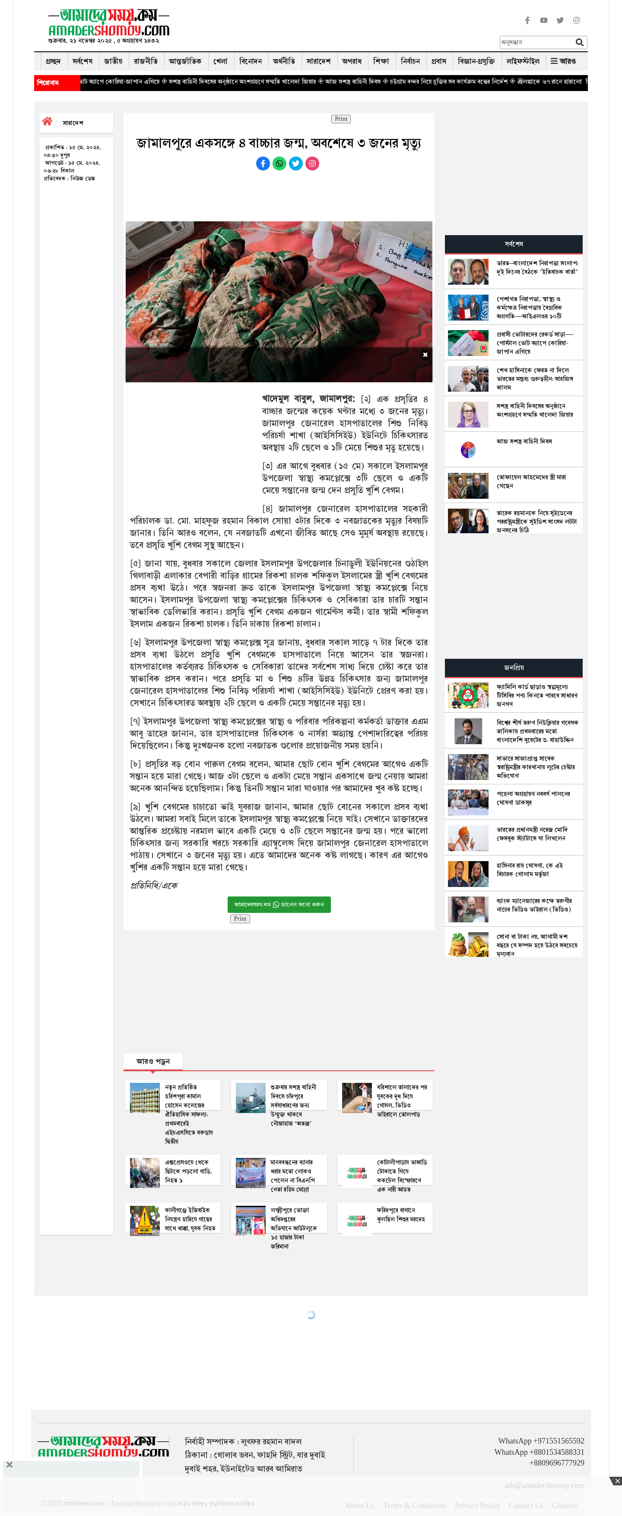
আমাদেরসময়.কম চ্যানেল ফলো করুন (279, 905)
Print (341, 119)
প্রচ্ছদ (53, 61)
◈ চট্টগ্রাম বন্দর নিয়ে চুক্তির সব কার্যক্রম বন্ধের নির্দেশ (462, 81)
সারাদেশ (319, 61)
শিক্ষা (381, 61)
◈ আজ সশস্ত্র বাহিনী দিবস (366, 81)
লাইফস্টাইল (523, 61)
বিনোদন (250, 61)
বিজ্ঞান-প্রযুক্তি (476, 61)
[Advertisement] (338, 28)
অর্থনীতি (284, 61)
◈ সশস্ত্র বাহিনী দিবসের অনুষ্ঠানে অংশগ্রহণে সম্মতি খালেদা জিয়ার (256, 81)
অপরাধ (352, 61)
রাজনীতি (146, 61)
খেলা (220, 61)
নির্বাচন (410, 61)
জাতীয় (113, 61)
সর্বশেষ (82, 61)
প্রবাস (439, 61)
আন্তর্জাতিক (185, 61)
